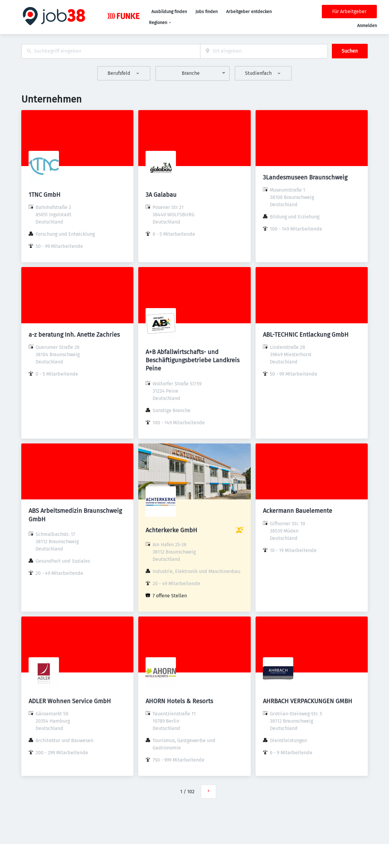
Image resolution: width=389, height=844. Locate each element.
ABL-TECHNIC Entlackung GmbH (306, 334)
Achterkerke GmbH (171, 530)
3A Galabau (161, 194)
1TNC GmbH (44, 194)
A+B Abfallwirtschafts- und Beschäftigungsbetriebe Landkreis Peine (192, 360)
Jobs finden (206, 11)
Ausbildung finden (169, 11)
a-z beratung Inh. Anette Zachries (74, 334)
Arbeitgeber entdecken (249, 11)
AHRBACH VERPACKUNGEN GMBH (307, 701)
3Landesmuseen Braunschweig (305, 177)
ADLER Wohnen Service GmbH (70, 701)
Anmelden (367, 25)
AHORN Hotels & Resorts (179, 701)
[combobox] (110, 51)
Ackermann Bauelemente (297, 510)
